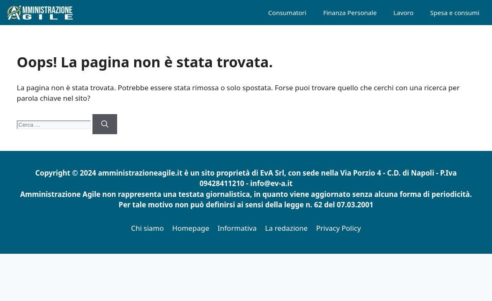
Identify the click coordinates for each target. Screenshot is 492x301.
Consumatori (287, 12)
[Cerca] (104, 124)
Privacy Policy (338, 228)
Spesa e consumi (454, 12)
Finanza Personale (350, 12)
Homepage (190, 228)
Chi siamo (147, 228)
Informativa (237, 228)
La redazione (286, 228)
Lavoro (403, 12)
